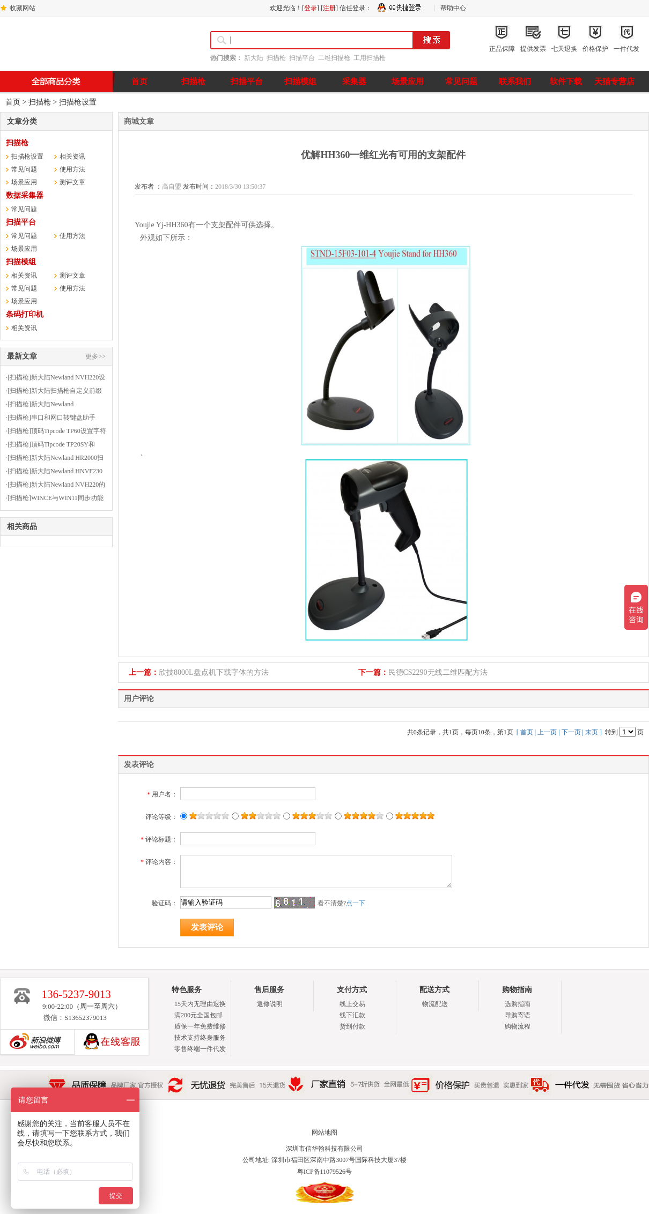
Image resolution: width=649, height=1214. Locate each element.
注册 (329, 8)
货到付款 (352, 1026)
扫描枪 (276, 58)
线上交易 (352, 1004)
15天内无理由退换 (200, 1004)
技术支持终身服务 (200, 1037)
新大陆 (253, 58)
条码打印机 (24, 314)
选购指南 (517, 1004)
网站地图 (324, 1132)
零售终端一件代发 (200, 1049)
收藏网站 (22, 8)
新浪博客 (33, 1042)
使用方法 (72, 169)
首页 (12, 102)
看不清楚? (341, 903)
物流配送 (435, 1004)
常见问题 (24, 169)
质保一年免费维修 (200, 1026)
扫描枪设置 (78, 102)
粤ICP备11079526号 (324, 1171)
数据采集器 (24, 195)
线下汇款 (352, 1015)
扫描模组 (21, 262)
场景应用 (24, 182)
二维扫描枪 (334, 58)
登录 (310, 8)
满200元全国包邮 (198, 1015)
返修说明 (270, 1004)
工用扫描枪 (369, 58)
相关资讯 (72, 156)
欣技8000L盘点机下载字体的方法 (214, 672)
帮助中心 (453, 8)
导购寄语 (517, 1015)
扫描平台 (302, 58)
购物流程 (517, 1026)
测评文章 (72, 182)
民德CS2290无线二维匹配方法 (438, 672)
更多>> (95, 356)
